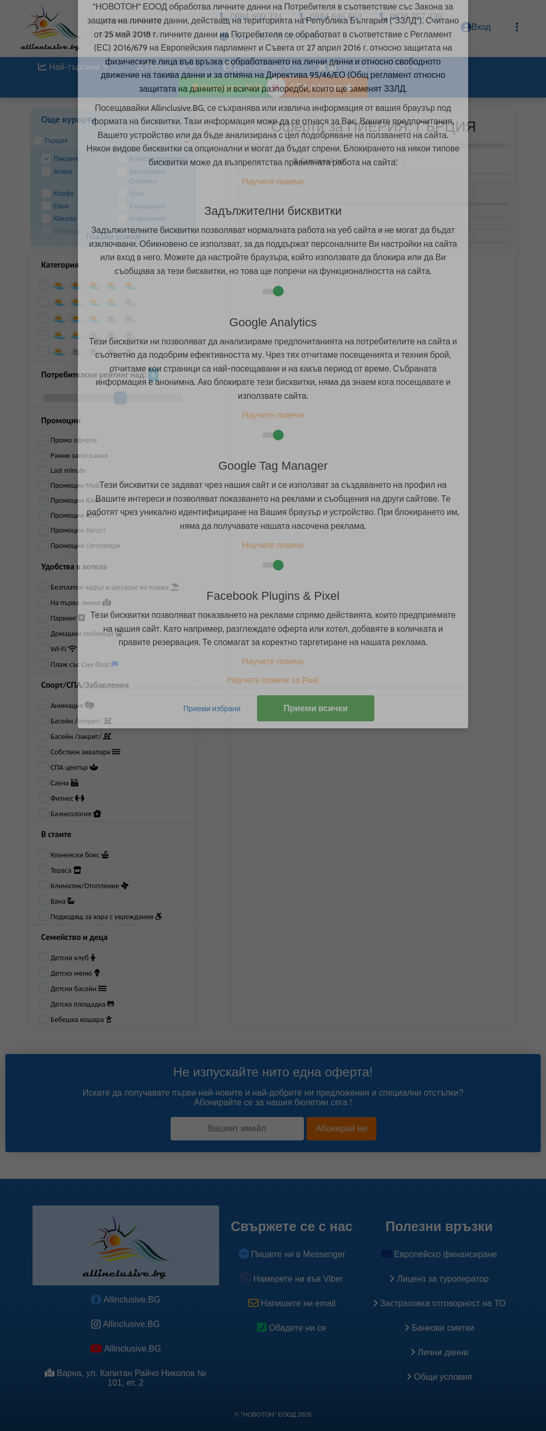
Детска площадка (82, 1004)
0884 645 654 (331, 16)
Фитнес (68, 798)
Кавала (58, 218)
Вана (63, 901)
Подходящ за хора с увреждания (106, 916)
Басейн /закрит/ (81, 736)
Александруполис (152, 159)
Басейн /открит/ (81, 721)
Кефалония (141, 218)
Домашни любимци (87, 633)
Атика (56, 171)
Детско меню (75, 973)
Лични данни (439, 1352)
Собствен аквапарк (86, 752)
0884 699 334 (251, 16)
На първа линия (81, 602)
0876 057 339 (411, 16)
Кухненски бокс (80, 854)
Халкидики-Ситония (142, 176)
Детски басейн (79, 988)
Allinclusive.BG (125, 1299)
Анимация (72, 705)
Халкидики (140, 206)
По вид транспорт (367, 66)
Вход (476, 27)
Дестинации (257, 66)
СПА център (74, 767)
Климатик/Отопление (90, 885)
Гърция (50, 141)
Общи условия (439, 1376)
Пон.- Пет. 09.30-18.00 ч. (274, 37)
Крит (130, 193)
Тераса (66, 870)
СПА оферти (322, 87)
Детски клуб (73, 957)
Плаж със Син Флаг (84, 664)
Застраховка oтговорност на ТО (439, 1303)
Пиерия (59, 159)
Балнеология (76, 813)
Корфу (57, 193)
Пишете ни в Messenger (292, 1254)
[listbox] (320, 160)
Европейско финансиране (439, 1254)
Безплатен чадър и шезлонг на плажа (115, 587)
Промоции (166, 66)
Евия (55, 206)
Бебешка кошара (81, 1019)
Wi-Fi (64, 649)
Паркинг (68, 618)
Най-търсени (74, 66)
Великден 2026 (227, 87)
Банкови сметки (439, 1327)
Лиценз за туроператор (438, 1278)
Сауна (64, 782)
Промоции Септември (79, 546)
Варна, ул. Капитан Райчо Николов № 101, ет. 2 (125, 1378)
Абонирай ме (342, 1128)
